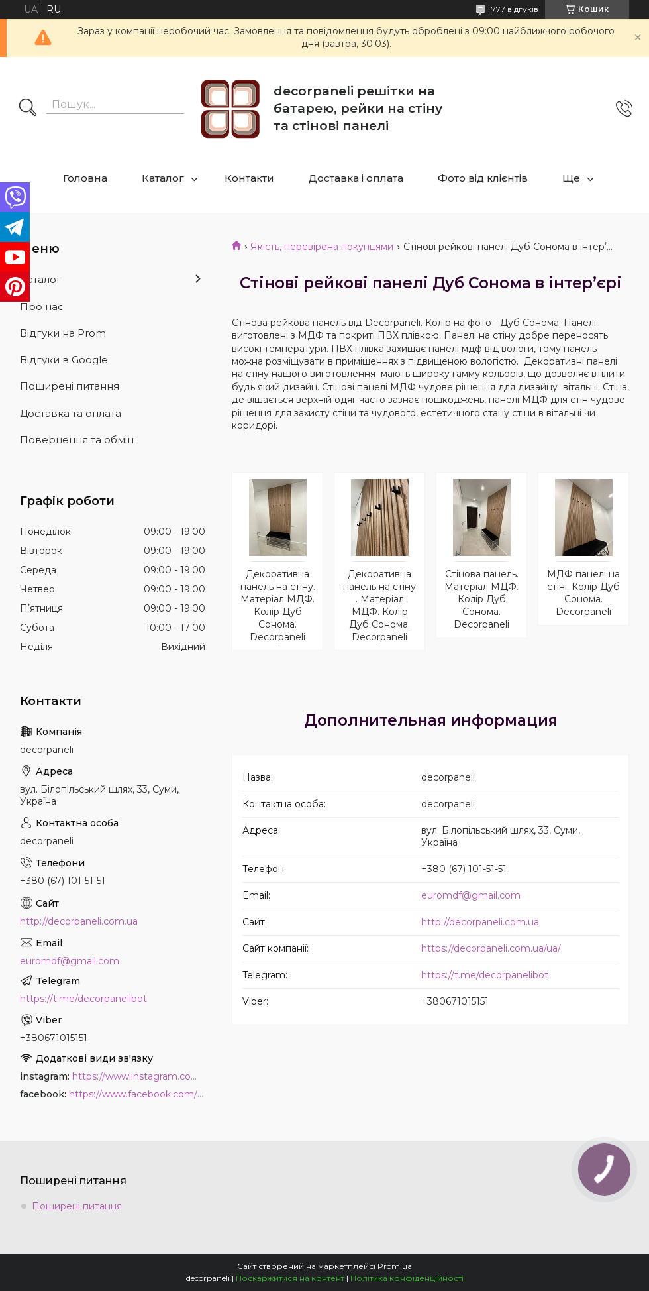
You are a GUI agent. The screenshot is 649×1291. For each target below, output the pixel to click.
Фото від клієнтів (483, 178)
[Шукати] (27, 108)
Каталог (163, 178)
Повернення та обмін (77, 439)
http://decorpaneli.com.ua (480, 922)
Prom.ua (394, 1266)
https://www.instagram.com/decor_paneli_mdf (138, 1076)
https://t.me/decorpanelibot (484, 975)
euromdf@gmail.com (471, 895)
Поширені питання (69, 386)
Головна (85, 178)
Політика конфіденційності (407, 1278)
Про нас (42, 306)
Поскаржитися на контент (290, 1278)
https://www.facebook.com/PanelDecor (137, 1094)
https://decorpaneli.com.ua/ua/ (491, 948)
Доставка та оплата (70, 413)
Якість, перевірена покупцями (321, 247)
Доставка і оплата (356, 178)
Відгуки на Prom (63, 333)
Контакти (249, 178)
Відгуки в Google (64, 359)
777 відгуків (514, 9)
